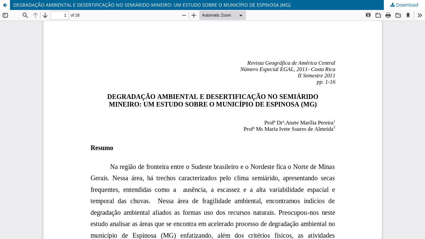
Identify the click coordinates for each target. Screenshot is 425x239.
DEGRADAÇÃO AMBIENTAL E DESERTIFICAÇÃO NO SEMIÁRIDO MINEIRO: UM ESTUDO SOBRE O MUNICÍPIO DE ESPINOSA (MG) (152, 5)
